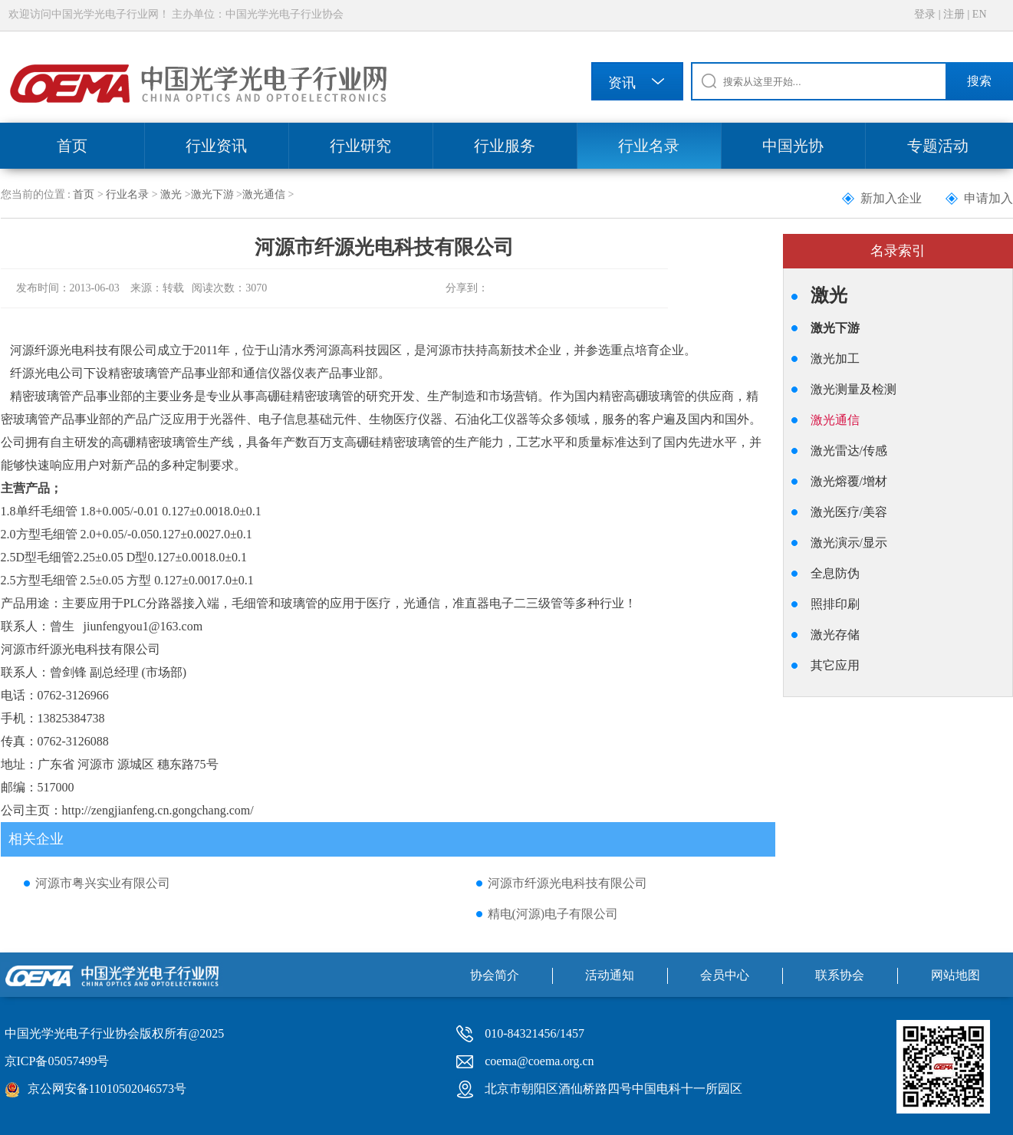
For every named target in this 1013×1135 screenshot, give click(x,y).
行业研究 (360, 145)
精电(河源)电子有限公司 (553, 913)
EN (979, 14)
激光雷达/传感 (849, 450)
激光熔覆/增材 (849, 481)
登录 (925, 14)
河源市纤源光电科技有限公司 (567, 883)
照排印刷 (835, 603)
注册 (954, 14)
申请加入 (988, 198)
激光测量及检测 (853, 389)
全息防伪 (835, 573)
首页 (72, 145)
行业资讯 (216, 145)
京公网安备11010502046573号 (107, 1088)
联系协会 (839, 975)
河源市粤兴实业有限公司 (102, 883)
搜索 (979, 80)
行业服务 (504, 145)
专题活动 (938, 145)
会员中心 (724, 975)
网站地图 (955, 975)
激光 (171, 194)
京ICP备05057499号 (57, 1061)
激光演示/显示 (849, 542)
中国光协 (793, 145)
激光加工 (835, 358)
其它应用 (835, 665)
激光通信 (263, 194)
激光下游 (212, 194)
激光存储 (835, 634)
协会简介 (494, 975)
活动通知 (609, 975)
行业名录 (648, 145)
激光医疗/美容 (849, 511)
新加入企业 (891, 198)
